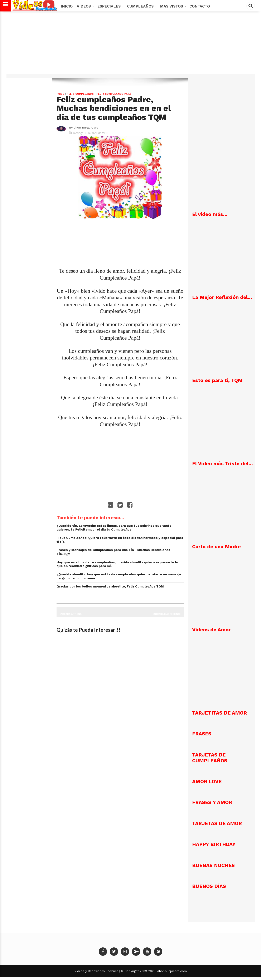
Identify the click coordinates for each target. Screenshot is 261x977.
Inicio (67, 6)
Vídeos (85, 6)
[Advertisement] (131, 44)
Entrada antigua (71, 613)
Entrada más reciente (167, 613)
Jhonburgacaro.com (171, 971)
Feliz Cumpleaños (80, 94)
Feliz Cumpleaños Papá (113, 94)
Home (60, 94)
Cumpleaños (141, 6)
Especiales (110, 6)
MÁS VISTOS (172, 6)
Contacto (199, 6)
